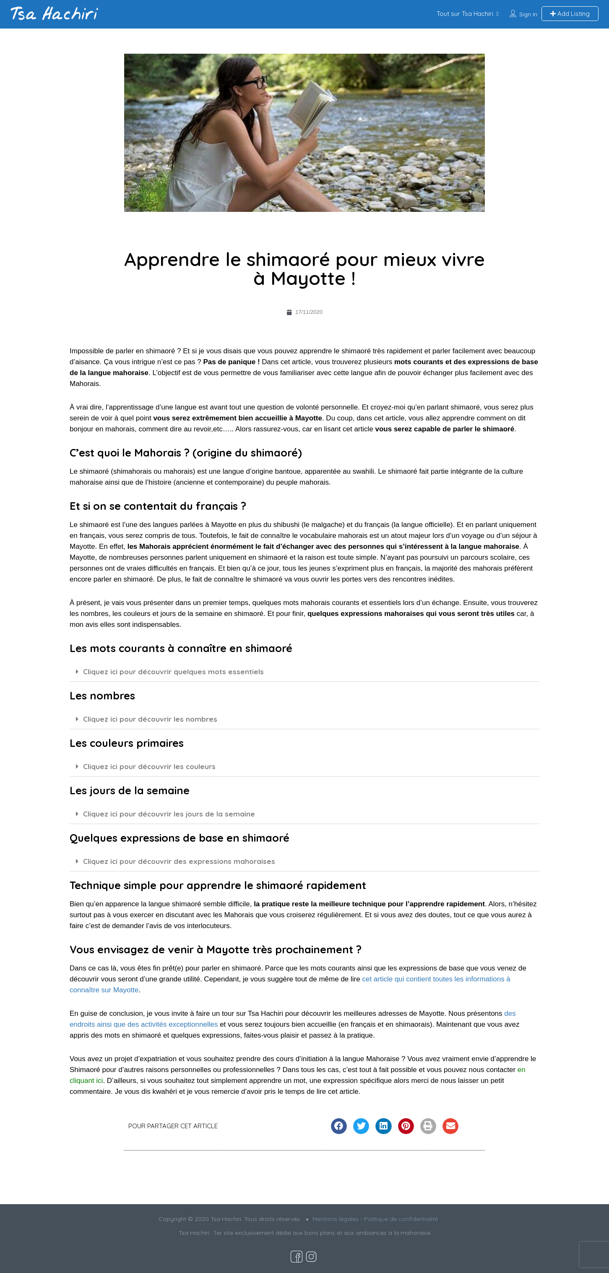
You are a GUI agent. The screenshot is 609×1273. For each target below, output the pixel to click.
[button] (304, 672)
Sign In (528, 14)
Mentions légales (335, 1219)
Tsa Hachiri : (196, 1232)
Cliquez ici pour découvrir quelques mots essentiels (173, 671)
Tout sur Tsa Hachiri (465, 14)
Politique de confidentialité (401, 1219)
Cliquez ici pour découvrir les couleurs (149, 766)
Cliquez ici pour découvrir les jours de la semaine (169, 813)
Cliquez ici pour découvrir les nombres (150, 719)
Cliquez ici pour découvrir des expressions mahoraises (179, 861)
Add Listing (570, 14)
